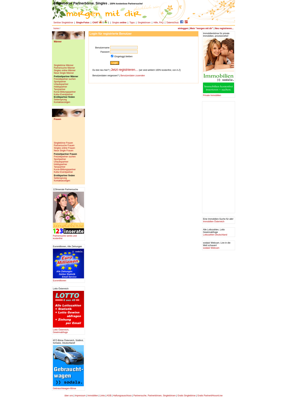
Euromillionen (68, 279)
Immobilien (92, 395)
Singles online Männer (65, 70)
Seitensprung (60, 99)
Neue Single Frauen (63, 150)
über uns (68, 395)
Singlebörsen (144, 22)
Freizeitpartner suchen (65, 79)
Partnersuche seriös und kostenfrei (68, 236)
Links (102, 395)
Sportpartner (60, 81)
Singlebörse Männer (63, 65)
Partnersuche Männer (64, 68)
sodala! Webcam (211, 248)
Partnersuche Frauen (64, 145)
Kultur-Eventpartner (63, 94)
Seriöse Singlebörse (63, 22)
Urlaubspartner (61, 84)
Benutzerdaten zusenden (132, 75)
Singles (119, 22)
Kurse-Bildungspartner (65, 92)
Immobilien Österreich (213, 221)
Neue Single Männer (64, 73)
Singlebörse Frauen (63, 143)
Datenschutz (173, 22)
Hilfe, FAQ (159, 22)
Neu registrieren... (224, 28)
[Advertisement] (68, 55)
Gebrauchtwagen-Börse (68, 387)
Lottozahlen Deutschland (215, 234)
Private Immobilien (218, 94)
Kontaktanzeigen (62, 102)
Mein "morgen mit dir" (201, 28)
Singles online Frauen (64, 148)
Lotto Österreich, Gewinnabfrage (68, 330)
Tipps (132, 22)
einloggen (183, 28)
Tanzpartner (59, 89)
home (56, 28)
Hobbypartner (60, 86)
